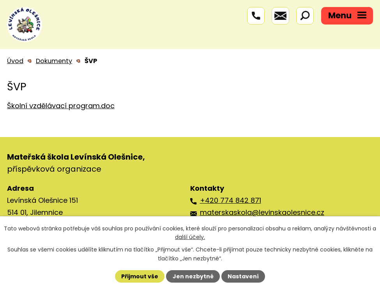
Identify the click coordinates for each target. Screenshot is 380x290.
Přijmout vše (139, 276)
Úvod (15, 60)
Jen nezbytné (193, 276)
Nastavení (243, 276)
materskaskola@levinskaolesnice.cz (262, 212)
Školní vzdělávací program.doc (61, 106)
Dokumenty (54, 60)
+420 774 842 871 (230, 200)
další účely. (190, 237)
